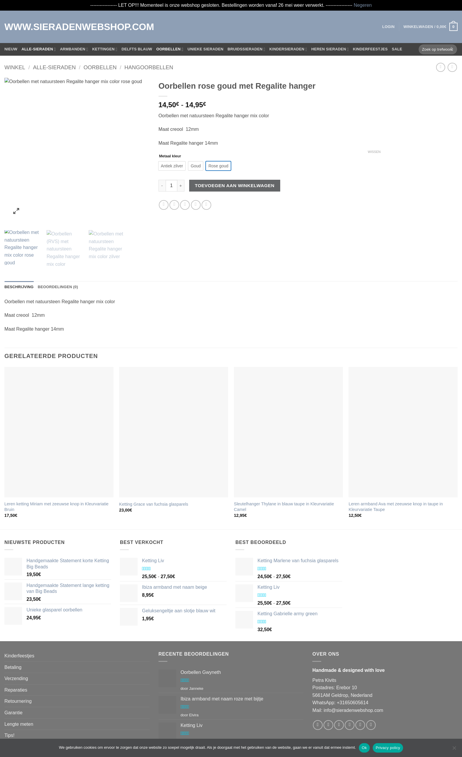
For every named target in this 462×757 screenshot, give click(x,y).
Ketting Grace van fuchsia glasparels (153, 473)
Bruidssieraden (246, 49)
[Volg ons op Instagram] (328, 695)
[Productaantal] (171, 186)
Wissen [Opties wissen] (374, 152)
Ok (364, 748)
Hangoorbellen (148, 67)
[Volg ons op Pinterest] (371, 695)
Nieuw (10, 49)
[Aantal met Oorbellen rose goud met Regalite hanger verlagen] (162, 186)
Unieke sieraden (205, 49)
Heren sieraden (330, 49)
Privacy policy (388, 748)
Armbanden (74, 49)
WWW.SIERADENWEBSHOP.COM (28, 27)
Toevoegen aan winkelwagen (234, 185)
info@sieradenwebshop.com (353, 679)
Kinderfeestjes (370, 49)
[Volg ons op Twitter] (339, 695)
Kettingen (105, 49)
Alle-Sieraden (39, 49)
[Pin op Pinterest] (196, 205)
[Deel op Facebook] (164, 205)
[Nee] (454, 749)
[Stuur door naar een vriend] (185, 205)
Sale (397, 49)
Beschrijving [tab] (19, 256)
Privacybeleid (18, 716)
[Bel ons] (360, 695)
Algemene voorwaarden (29, 727)
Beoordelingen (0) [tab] (58, 256)
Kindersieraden (288, 49)
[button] (388, 27)
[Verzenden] (451, 49)
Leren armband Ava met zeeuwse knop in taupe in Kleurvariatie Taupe (396, 476)
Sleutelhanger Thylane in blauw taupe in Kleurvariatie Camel (284, 476)
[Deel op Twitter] (174, 205)
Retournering (18, 670)
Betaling (13, 636)
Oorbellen (169, 49)
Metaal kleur (170, 156)
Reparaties (15, 659)
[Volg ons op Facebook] (318, 695)
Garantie (13, 682)
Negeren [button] (363, 5)
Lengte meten (18, 693)
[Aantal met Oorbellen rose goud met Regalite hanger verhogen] (180, 186)
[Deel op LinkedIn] (206, 205)
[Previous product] (452, 67)
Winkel (14, 67)
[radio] (172, 165)
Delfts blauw (136, 49)
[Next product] (440, 67)
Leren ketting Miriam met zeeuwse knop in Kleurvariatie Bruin (56, 476)
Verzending (16, 648)
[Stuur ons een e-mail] (349, 695)
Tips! (9, 704)
